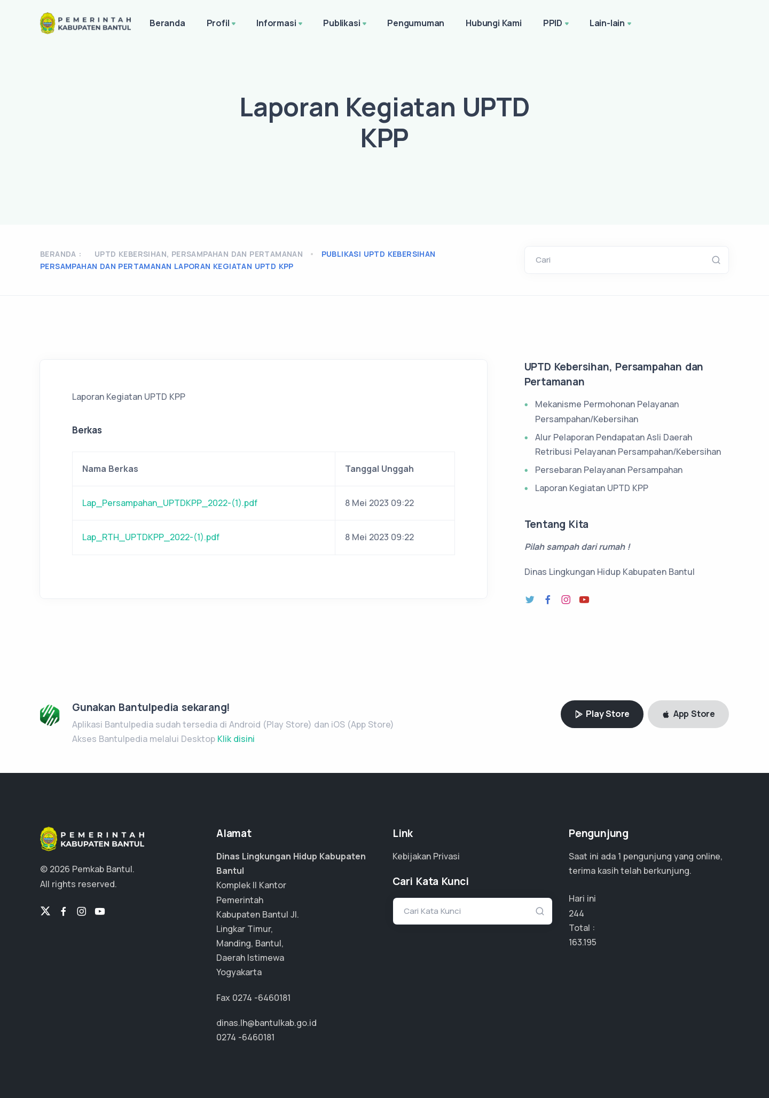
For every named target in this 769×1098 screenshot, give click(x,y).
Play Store (602, 714)
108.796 (584, 942)
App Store (688, 714)
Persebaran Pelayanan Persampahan (608, 470)
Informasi (280, 24)
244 (576, 913)
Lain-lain (611, 24)
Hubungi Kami (494, 23)
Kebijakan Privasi (426, 856)
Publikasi (345, 24)
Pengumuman (415, 23)
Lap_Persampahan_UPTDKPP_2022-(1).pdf (169, 503)
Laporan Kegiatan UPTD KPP (591, 488)
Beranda (167, 23)
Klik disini (236, 739)
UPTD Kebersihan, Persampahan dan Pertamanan (199, 254)
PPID (557, 24)
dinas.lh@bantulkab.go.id (266, 1023)
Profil (222, 24)
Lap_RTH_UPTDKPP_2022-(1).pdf (150, 537)
